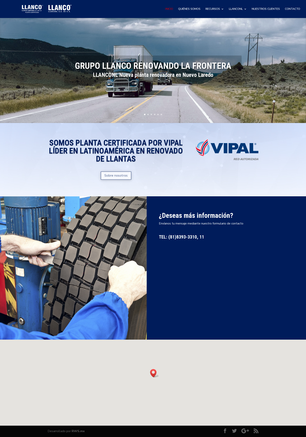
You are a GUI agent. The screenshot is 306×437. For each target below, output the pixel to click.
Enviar (248, 318)
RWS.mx (78, 431)
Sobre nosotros (115, 175)
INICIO (169, 9)
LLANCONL (236, 9)
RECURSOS (212, 9)
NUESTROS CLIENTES (266, 9)
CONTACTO (292, 9)
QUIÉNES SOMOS (189, 9)
